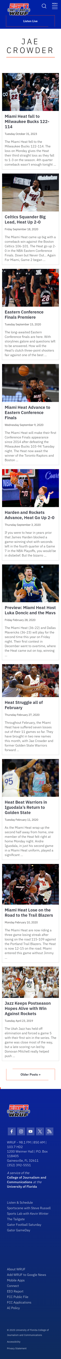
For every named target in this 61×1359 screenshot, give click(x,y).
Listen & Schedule (20, 1202)
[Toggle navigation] (54, 6)
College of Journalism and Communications (26, 1179)
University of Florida (22, 1186)
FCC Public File (17, 1297)
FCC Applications (19, 1302)
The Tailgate (16, 1219)
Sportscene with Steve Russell (29, 1208)
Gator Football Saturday (24, 1224)
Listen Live (30, 21)
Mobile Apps (16, 1280)
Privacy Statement (17, 1348)
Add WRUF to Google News (26, 1274)
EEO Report (15, 1291)
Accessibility (13, 1341)
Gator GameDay (18, 1230)
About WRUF (16, 1269)
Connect (13, 1286)
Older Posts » (30, 1074)
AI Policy (13, 1308)
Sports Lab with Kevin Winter (27, 1213)
